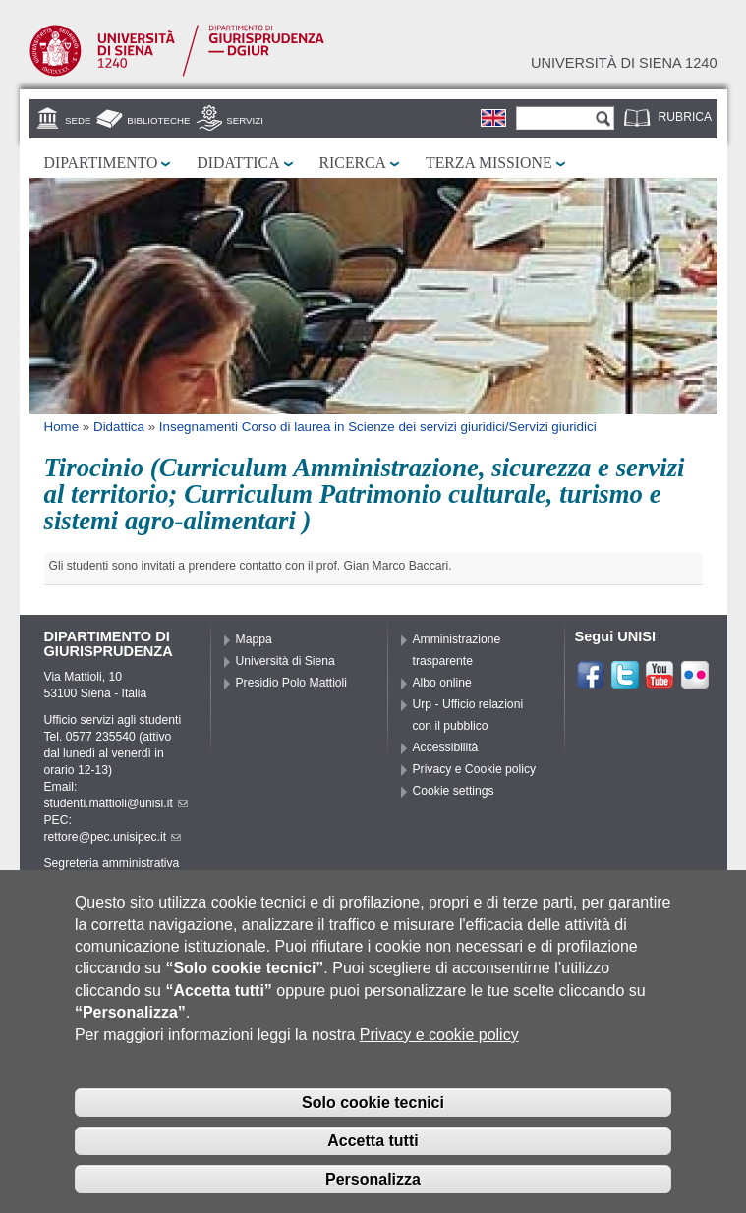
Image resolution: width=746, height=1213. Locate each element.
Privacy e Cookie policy (475, 769)
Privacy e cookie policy (439, 1060)
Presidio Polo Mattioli (292, 682)
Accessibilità (446, 747)
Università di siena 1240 (624, 63)
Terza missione (489, 162)
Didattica (238, 162)
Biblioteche (158, 120)
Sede (77, 120)
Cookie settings (453, 791)
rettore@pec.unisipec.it (113, 837)
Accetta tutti (372, 1166)
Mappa (254, 639)
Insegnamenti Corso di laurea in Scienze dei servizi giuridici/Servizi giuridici (378, 426)
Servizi (244, 120)
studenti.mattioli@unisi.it (116, 803)
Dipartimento (101, 162)
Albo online (442, 682)
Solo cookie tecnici (373, 1129)
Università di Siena (285, 661)
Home (62, 426)
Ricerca (352, 162)
